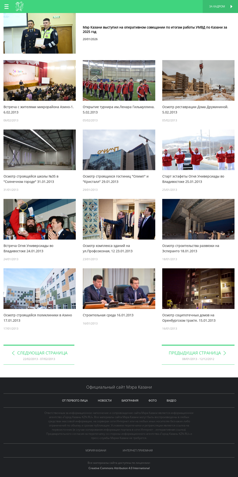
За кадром (217, 6)
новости (105, 400)
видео (171, 400)
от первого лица (75, 400)
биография (130, 400)
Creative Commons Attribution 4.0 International (119, 468)
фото (153, 400)
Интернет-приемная (138, 450)
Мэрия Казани (96, 450)
